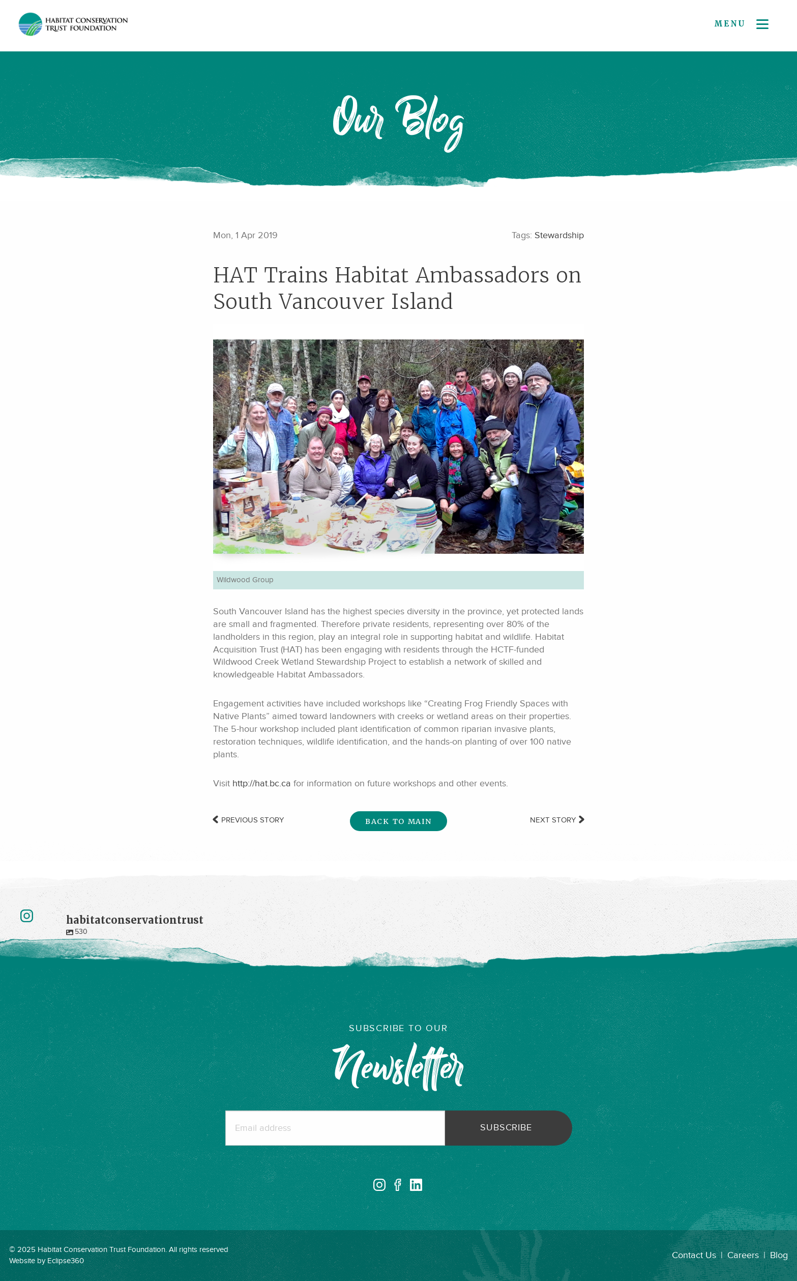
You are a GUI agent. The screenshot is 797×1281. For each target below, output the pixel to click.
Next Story (557, 820)
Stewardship (559, 235)
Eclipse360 (65, 1261)
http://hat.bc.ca (261, 783)
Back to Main (398, 821)
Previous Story (248, 820)
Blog (779, 1255)
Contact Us (694, 1255)
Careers (743, 1255)
